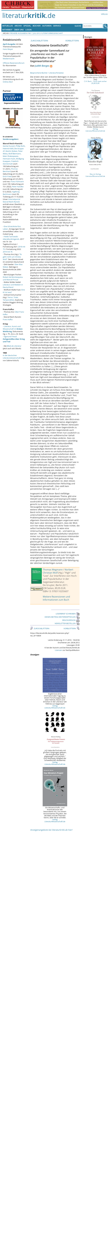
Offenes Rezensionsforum (13, 63)
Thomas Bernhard (10, 170)
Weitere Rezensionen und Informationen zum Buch (56, 598)
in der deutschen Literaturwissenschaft (12, 356)
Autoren (46, 25)
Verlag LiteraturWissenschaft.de (54, 706)
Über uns (19, 29)
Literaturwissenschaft (52, 33)
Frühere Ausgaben (18, 33)
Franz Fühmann (17, 181)
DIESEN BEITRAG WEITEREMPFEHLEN (62, 617)
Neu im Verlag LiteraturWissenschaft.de (95, 175)
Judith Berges (42, 65)
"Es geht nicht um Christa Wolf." (12, 257)
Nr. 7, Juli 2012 (34, 33)
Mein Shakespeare (10, 156)
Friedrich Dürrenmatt (11, 162)
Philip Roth (20, 146)
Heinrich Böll (8, 148)
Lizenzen (58, 650)
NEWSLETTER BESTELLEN (67, 623)
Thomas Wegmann (53, 569)
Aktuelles (7, 25)
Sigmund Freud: (14, 339)
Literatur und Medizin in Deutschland (13, 285)
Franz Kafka (7, 319)
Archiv (18, 25)
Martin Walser (11, 151)
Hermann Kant (9, 158)
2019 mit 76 (7, 251)
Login (28, 29)
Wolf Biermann (14, 153)
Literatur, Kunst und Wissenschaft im (13, 329)
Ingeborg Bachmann (11, 192)
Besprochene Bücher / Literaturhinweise (47, 73)
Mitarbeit (7, 29)
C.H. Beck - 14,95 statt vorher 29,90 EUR (95, 82)
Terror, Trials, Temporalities (10, 298)
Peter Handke (17, 186)
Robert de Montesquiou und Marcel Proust (13, 278)
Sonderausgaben (10, 139)
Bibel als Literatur (14, 346)
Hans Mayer (8, 49)
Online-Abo (7, 82)
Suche (78, 25)
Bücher (37, 25)
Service (57, 25)
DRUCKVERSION (71, 620)
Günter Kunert (9, 146)
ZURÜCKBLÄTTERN (39, 40)
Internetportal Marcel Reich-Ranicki (11, 200)
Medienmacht (8, 58)
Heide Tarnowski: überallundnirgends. (11, 237)
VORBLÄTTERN (72, 40)
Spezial (27, 25)
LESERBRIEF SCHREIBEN (68, 613)
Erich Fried (7, 176)
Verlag (104, 14)
